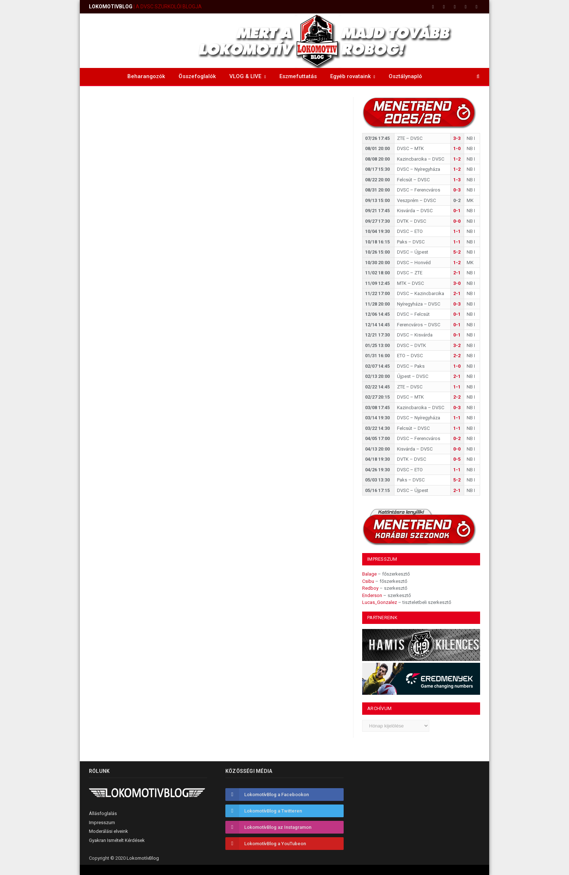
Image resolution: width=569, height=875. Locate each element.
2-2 (456, 355)
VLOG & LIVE (245, 76)
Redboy (370, 588)
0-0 (456, 221)
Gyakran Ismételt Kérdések (117, 840)
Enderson (372, 595)
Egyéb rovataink (350, 76)
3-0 (456, 283)
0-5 (456, 459)
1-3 (456, 179)
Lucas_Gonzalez (379, 602)
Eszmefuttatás (298, 76)
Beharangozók (146, 76)
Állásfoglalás (103, 813)
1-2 (456, 159)
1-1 (456, 231)
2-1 (456, 272)
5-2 (456, 252)
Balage (369, 574)
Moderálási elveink (108, 831)
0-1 (456, 210)
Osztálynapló (405, 76)
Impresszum (102, 822)
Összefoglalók (197, 76)
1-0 (456, 148)
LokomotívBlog (143, 858)
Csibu (368, 581)
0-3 (456, 190)
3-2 (456, 345)
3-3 (456, 138)
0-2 (456, 438)
